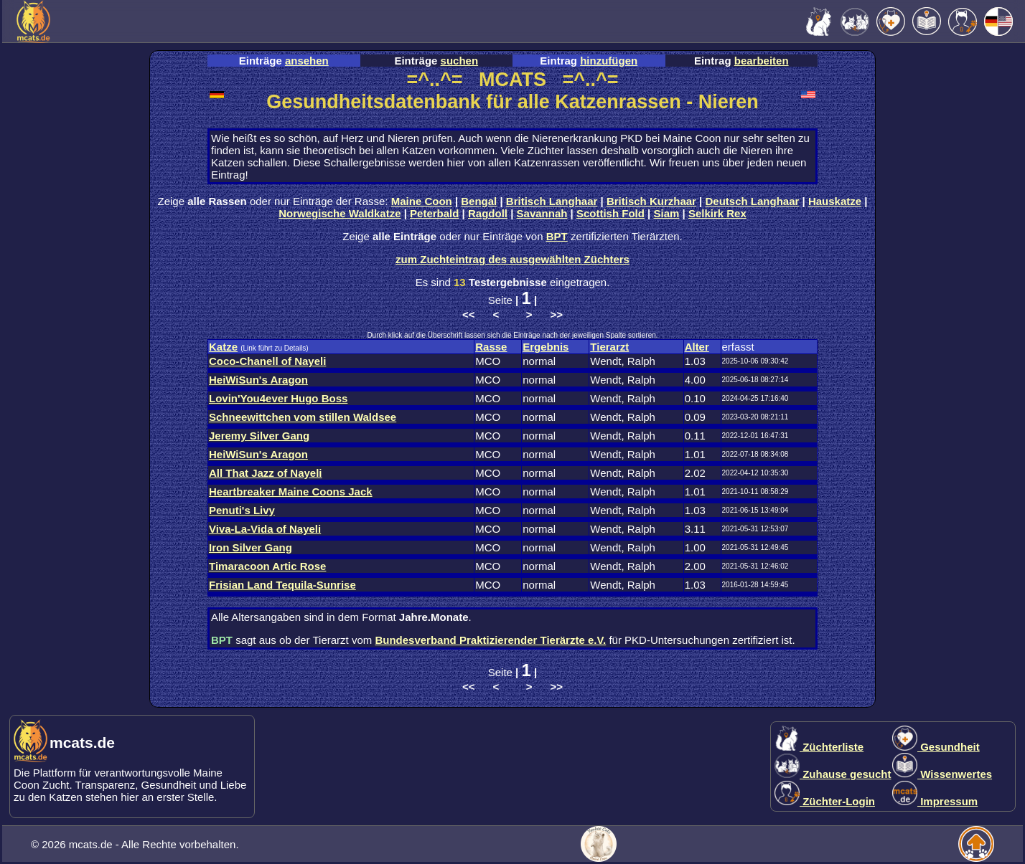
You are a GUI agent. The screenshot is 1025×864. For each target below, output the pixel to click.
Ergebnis (545, 347)
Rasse (491, 347)
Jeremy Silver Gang (259, 435)
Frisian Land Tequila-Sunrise (282, 585)
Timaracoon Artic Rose (267, 566)
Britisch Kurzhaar (651, 201)
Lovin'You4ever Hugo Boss (278, 398)
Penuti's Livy (242, 510)
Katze (223, 347)
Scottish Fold (610, 213)
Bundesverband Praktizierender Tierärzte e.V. (490, 640)
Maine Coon (421, 201)
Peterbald (434, 213)
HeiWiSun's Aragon (258, 380)
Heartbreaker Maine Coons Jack (291, 491)
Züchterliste (818, 747)
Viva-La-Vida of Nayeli (265, 529)
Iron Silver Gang (250, 547)
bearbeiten (761, 60)
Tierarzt (609, 347)
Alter (697, 347)
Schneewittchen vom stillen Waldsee (302, 417)
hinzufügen (608, 60)
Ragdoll (487, 213)
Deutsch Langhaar (753, 201)
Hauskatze (834, 201)
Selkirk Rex (717, 213)
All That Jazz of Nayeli (265, 473)
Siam (667, 213)
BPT (557, 236)
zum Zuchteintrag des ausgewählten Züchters (512, 259)
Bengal (479, 201)
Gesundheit (936, 747)
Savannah (542, 213)
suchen (460, 60)
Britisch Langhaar (552, 201)
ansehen (307, 60)
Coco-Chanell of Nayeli (267, 361)
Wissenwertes (942, 774)
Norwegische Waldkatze (340, 213)
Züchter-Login (824, 801)
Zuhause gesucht (832, 774)
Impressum (935, 801)
